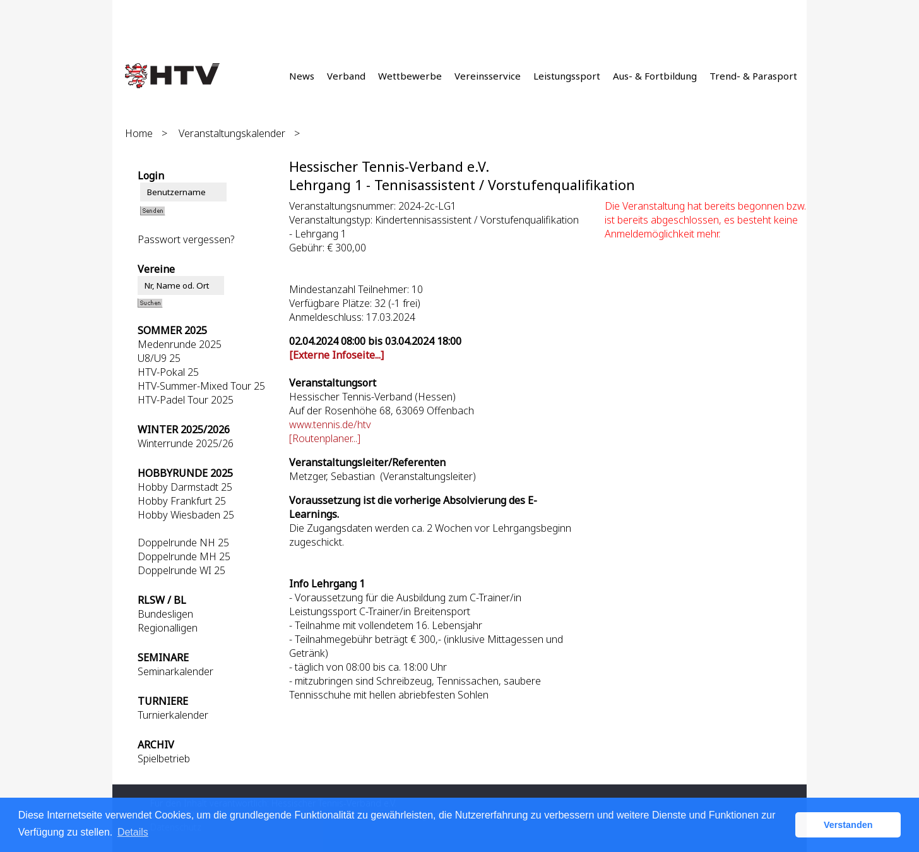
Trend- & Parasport (753, 75)
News (301, 75)
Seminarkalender (175, 671)
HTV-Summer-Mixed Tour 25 (201, 386)
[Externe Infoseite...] (336, 355)
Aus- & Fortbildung (655, 75)
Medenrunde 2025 (180, 344)
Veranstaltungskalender (232, 133)
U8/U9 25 (159, 358)
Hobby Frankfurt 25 (182, 501)
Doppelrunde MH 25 (184, 556)
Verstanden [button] (848, 825)
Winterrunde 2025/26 (186, 443)
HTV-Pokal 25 (168, 372)
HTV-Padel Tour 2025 (186, 400)
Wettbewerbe (410, 75)
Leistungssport (566, 75)
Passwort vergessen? (186, 239)
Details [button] (132, 832)
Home (139, 133)
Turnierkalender (173, 715)
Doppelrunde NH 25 (183, 542)
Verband (346, 75)
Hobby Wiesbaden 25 (186, 515)
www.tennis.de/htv (330, 424)
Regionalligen (168, 628)
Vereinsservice (487, 75)
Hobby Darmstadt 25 (185, 487)
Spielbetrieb (164, 758)
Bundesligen (165, 614)
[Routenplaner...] (324, 438)
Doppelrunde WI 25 (181, 570)
